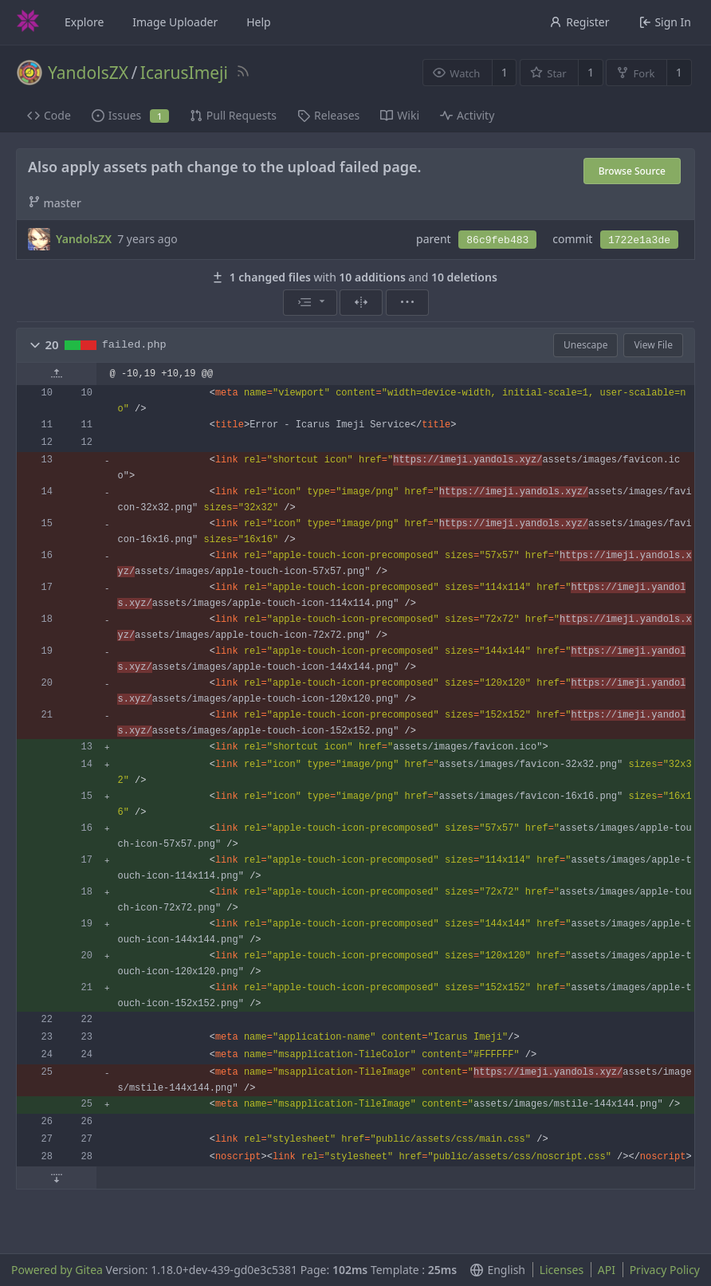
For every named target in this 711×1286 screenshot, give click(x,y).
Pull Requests (233, 115)
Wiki (399, 115)
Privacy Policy (665, 1269)
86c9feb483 (497, 240)
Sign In (665, 21)
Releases (328, 115)
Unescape (585, 345)
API (606, 1269)
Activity (467, 115)
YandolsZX (88, 73)
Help (258, 21)
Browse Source (632, 171)
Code (49, 115)
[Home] (28, 22)
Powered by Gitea (57, 1269)
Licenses (562, 1269)
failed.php (134, 345)
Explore (84, 21)
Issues (130, 115)
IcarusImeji (184, 73)
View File (653, 345)
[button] (35, 345)
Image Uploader (175, 21)
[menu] (310, 302)
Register (579, 21)
